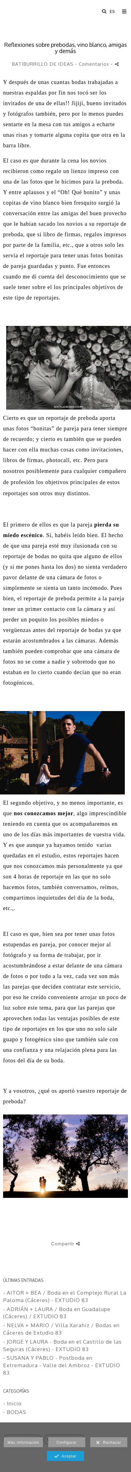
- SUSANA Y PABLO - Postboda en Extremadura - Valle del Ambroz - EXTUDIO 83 (61, 1365)
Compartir (65, 1243)
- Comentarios (93, 64)
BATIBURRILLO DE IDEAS (43, 64)
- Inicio (12, 1403)
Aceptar (65, 1456)
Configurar (67, 1442)
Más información (23, 1442)
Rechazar (108, 1442)
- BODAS (14, 1412)
